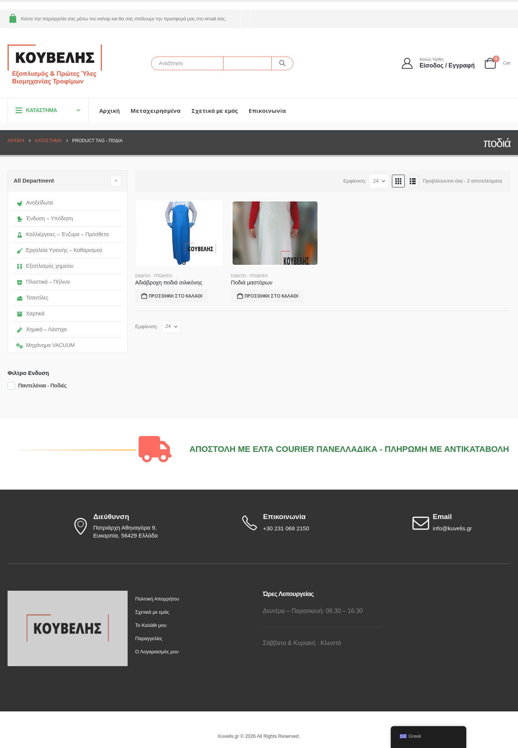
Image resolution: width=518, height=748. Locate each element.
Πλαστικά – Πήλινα (43, 282)
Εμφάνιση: (354, 181)
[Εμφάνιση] (379, 181)
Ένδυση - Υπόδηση (153, 276)
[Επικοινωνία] (290, 522)
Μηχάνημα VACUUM (45, 345)
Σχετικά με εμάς (214, 110)
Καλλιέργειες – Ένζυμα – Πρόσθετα (62, 234)
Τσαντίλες (32, 298)
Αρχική (109, 110)
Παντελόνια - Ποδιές (42, 385)
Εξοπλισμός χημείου (45, 266)
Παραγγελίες (148, 638)
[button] (398, 181)
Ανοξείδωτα (34, 203)
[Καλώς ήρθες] (439, 63)
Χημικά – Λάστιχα (41, 329)
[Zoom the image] (67, 594)
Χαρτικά (30, 313)
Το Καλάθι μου (150, 625)
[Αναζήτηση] (282, 63)
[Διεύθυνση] (120, 526)
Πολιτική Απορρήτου (157, 599)
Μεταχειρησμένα (155, 110)
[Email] (460, 522)
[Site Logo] (55, 65)
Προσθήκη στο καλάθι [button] (175, 296)
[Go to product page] (179, 233)
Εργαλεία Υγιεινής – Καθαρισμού (59, 250)
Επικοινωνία (267, 110)
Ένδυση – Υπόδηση (44, 218)
